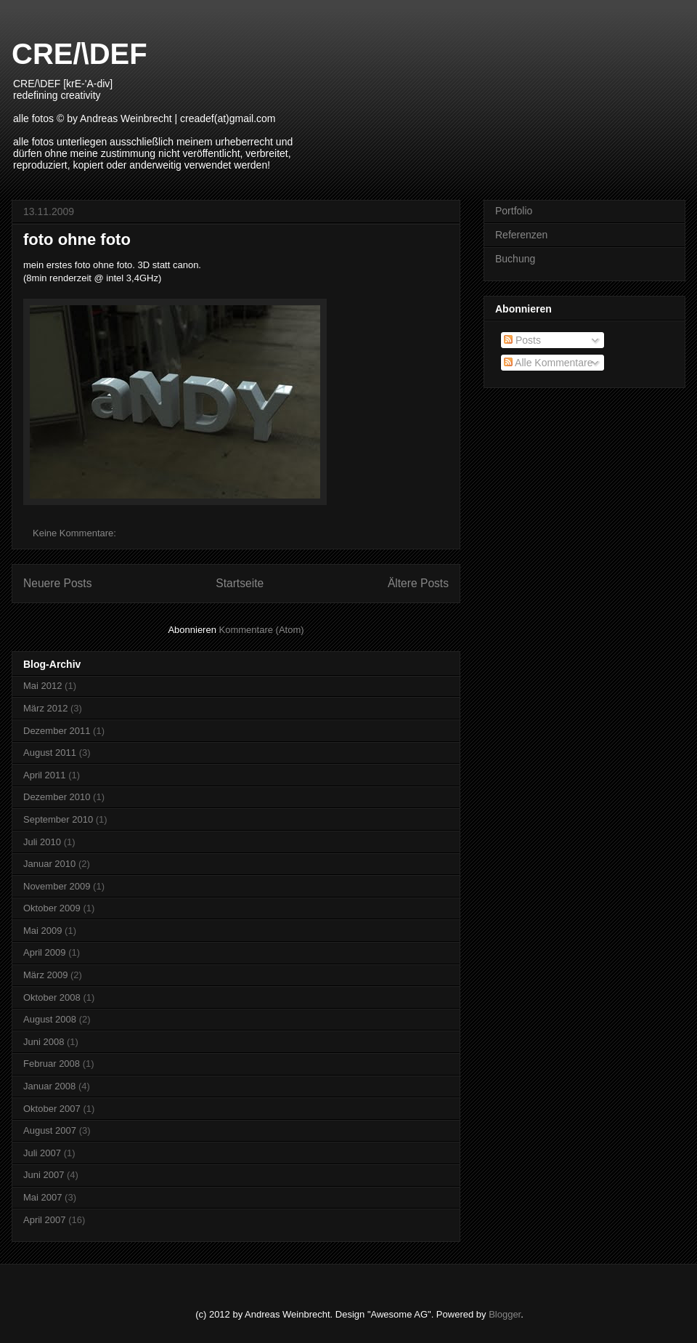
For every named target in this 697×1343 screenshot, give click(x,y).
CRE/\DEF (79, 54)
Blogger (505, 1314)
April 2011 (44, 775)
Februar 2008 (51, 1063)
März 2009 (45, 974)
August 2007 (49, 1130)
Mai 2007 (42, 1197)
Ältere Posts (418, 583)
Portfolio (513, 211)
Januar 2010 (49, 863)
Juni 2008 (43, 1041)
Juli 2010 (42, 841)
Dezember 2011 (57, 730)
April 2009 (44, 952)
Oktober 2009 (52, 908)
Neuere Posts (57, 583)
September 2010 (58, 819)
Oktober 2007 (52, 1108)
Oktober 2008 (52, 997)
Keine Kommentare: (76, 533)
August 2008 (49, 1019)
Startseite (240, 583)
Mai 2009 (42, 930)
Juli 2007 (42, 1153)
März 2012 (45, 708)
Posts (522, 340)
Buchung (515, 259)
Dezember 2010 (57, 796)
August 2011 (49, 752)
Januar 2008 (49, 1086)
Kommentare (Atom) (261, 629)
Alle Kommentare (548, 362)
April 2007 (44, 1219)
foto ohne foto (77, 239)
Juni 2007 (43, 1174)
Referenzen (521, 235)
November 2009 (57, 886)
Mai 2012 (42, 685)
